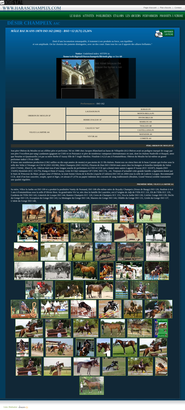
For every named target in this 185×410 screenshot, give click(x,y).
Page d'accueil (150, 7)
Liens (6, 407)
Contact (178, 7)
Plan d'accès (165, 7)
